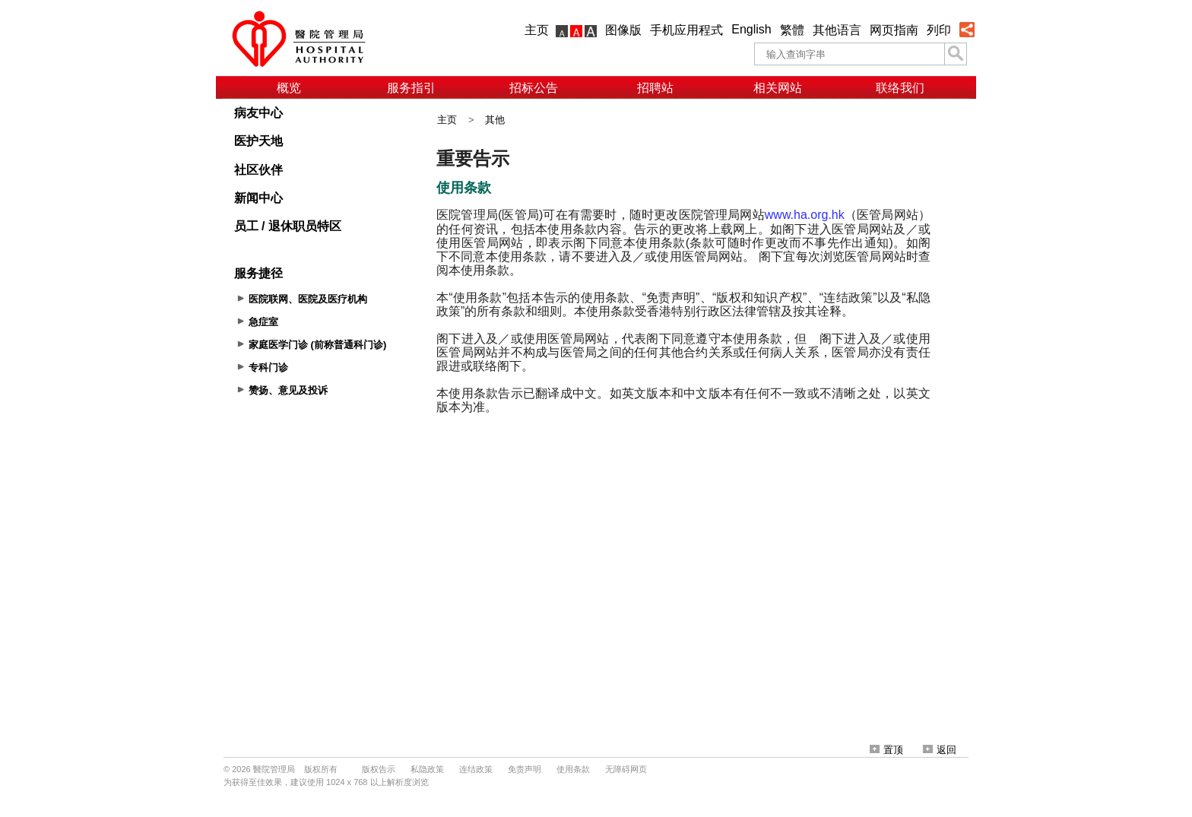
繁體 (792, 30)
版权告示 (378, 769)
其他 (495, 119)
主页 (537, 30)
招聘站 (655, 87)
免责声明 (524, 769)
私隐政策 (427, 769)
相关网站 (777, 87)
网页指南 (894, 30)
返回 (939, 749)
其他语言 (837, 30)
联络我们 (900, 87)
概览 (289, 87)
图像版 (623, 30)
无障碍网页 (626, 769)
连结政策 (476, 769)
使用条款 (573, 769)
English (751, 29)
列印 (939, 30)
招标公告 (533, 87)
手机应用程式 (686, 30)
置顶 (886, 749)
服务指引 (411, 87)
